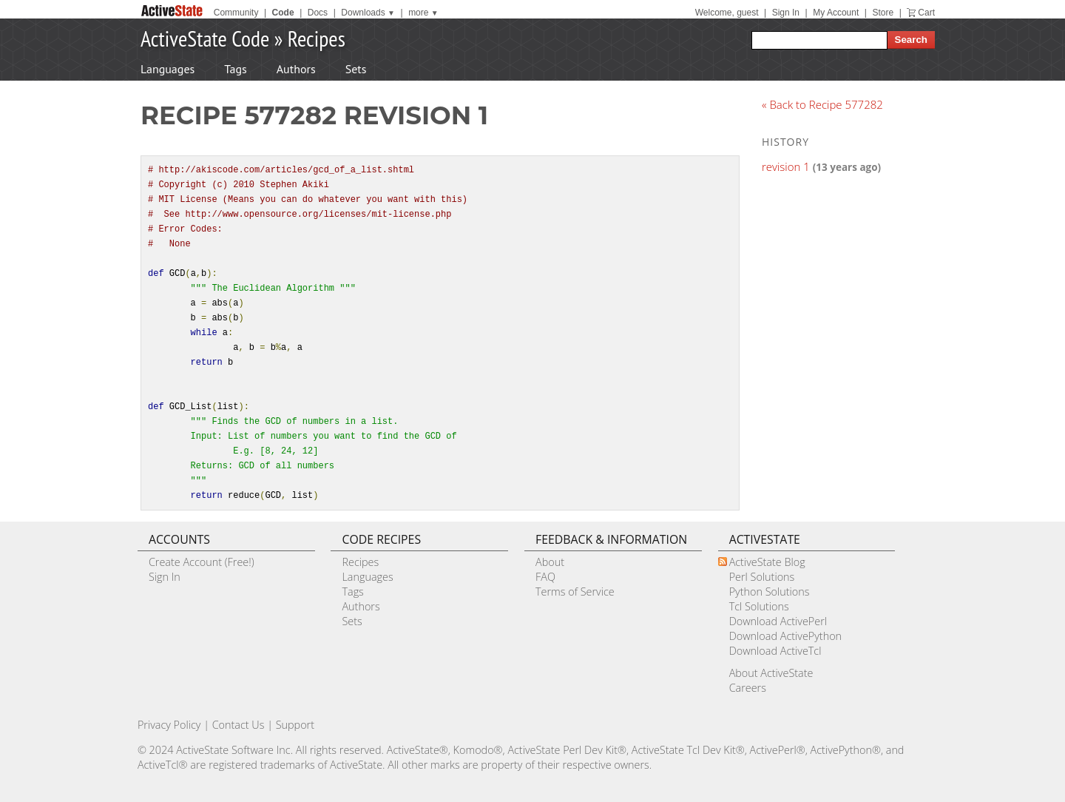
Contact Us (238, 725)
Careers (747, 688)
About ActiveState (771, 673)
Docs (318, 12)
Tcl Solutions (759, 606)
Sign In (785, 12)
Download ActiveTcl (775, 651)
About (549, 562)
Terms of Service (575, 591)
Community (236, 12)
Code (283, 12)
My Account (836, 12)
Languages (168, 68)
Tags (235, 68)
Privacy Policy (169, 725)
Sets (356, 68)
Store (882, 12)
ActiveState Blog (767, 562)
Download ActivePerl (778, 621)
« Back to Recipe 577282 (822, 104)
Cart (926, 12)
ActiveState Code (205, 38)
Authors (296, 68)
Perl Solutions (762, 577)
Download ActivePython (785, 636)
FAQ (545, 577)
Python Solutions (769, 591)
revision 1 (786, 166)
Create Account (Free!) (201, 562)
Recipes (316, 38)
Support (295, 725)
